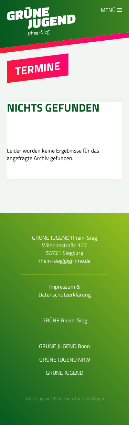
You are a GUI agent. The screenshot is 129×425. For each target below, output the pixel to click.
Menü (108, 10)
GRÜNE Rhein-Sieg (64, 320)
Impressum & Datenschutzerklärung (65, 290)
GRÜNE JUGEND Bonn (64, 346)
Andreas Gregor (89, 398)
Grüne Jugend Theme (44, 398)
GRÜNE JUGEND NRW (64, 359)
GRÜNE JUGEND (64, 373)
